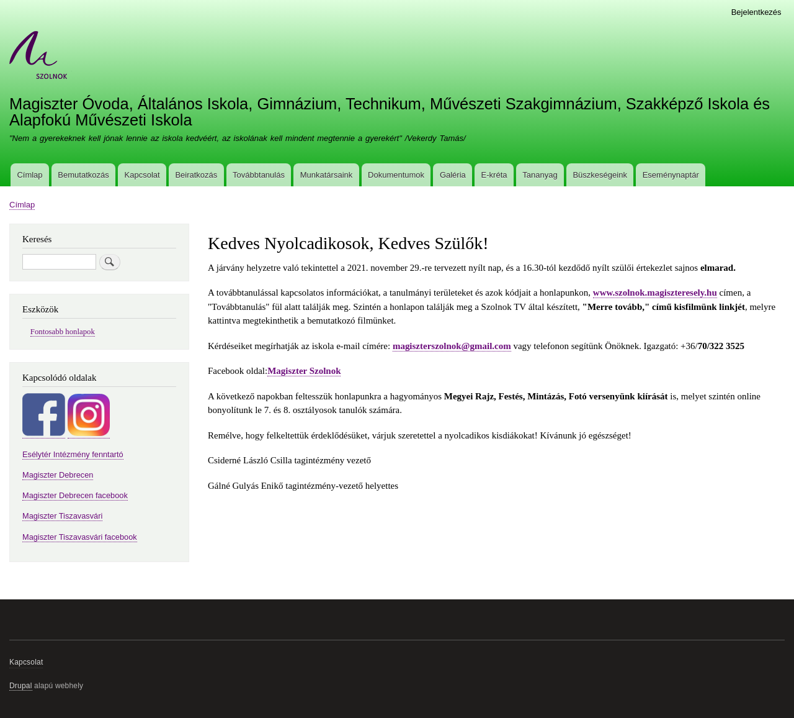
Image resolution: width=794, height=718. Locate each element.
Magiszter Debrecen (57, 474)
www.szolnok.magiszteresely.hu (655, 293)
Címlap (29, 175)
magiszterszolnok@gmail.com (452, 346)
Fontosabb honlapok (62, 331)
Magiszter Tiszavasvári (62, 515)
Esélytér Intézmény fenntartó (72, 454)
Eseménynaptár (671, 175)
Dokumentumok (396, 175)
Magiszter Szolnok (304, 371)
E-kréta (494, 175)
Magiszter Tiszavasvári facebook (79, 537)
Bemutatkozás (83, 175)
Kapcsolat (142, 175)
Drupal (20, 685)
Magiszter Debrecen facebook (75, 495)
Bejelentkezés (756, 12)
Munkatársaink (326, 175)
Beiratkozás (196, 175)
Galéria (453, 175)
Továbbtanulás (259, 175)
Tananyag (539, 175)
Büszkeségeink (600, 175)
